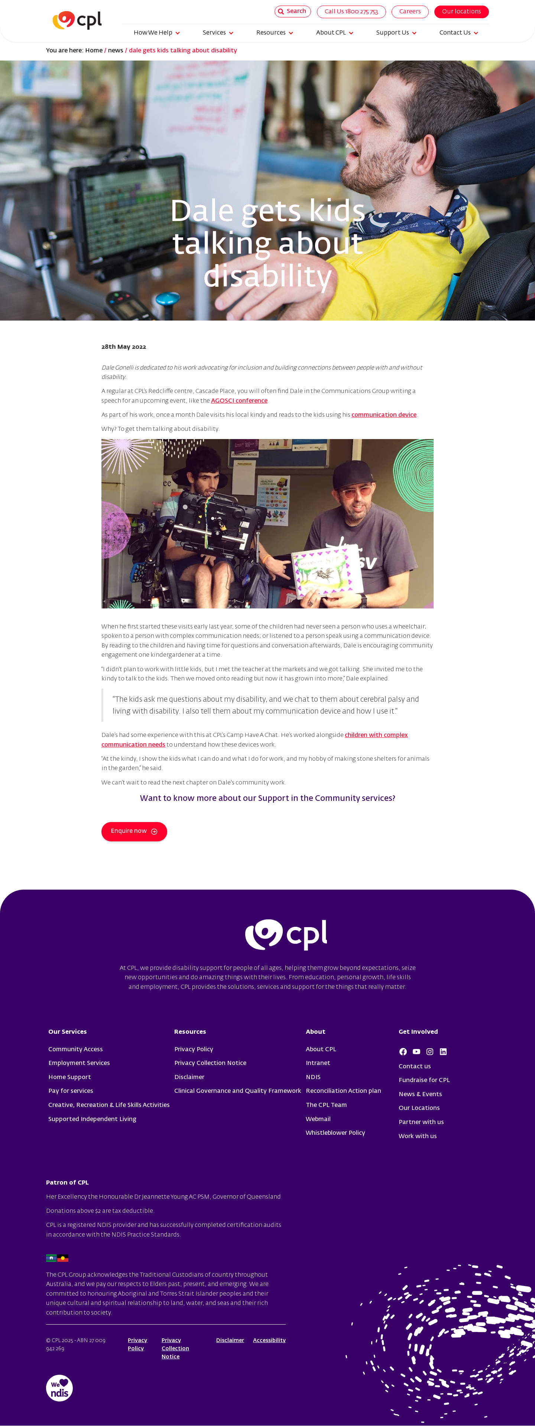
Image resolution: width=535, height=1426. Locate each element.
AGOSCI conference (239, 401)
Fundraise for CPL (424, 1081)
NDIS (313, 1078)
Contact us (415, 1067)
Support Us (396, 33)
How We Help (157, 33)
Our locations (461, 12)
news (115, 51)
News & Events (420, 1095)
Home (94, 51)
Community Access (75, 1050)
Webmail (318, 1120)
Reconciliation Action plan (343, 1091)
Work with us (418, 1137)
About (315, 1032)
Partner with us (421, 1122)
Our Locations (419, 1108)
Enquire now (134, 831)
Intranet (318, 1063)
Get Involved (418, 1032)
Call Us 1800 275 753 (351, 12)
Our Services (67, 1032)
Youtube (416, 1052)
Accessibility (269, 1340)
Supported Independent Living (92, 1120)
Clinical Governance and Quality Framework (237, 1091)
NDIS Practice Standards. (146, 1235)
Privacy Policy (193, 1050)
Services (218, 33)
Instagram (429, 1052)
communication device (383, 415)
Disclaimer (189, 1078)
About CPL (334, 33)
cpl (286, 936)
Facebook (403, 1052)
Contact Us (459, 33)
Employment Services (79, 1063)
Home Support (69, 1078)
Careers (410, 12)
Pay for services (70, 1091)
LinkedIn (443, 1052)
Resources (274, 33)
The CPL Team (326, 1105)
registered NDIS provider (101, 1225)
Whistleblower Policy (335, 1133)
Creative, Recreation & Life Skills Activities (109, 1105)
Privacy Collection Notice (210, 1063)
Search (292, 12)
